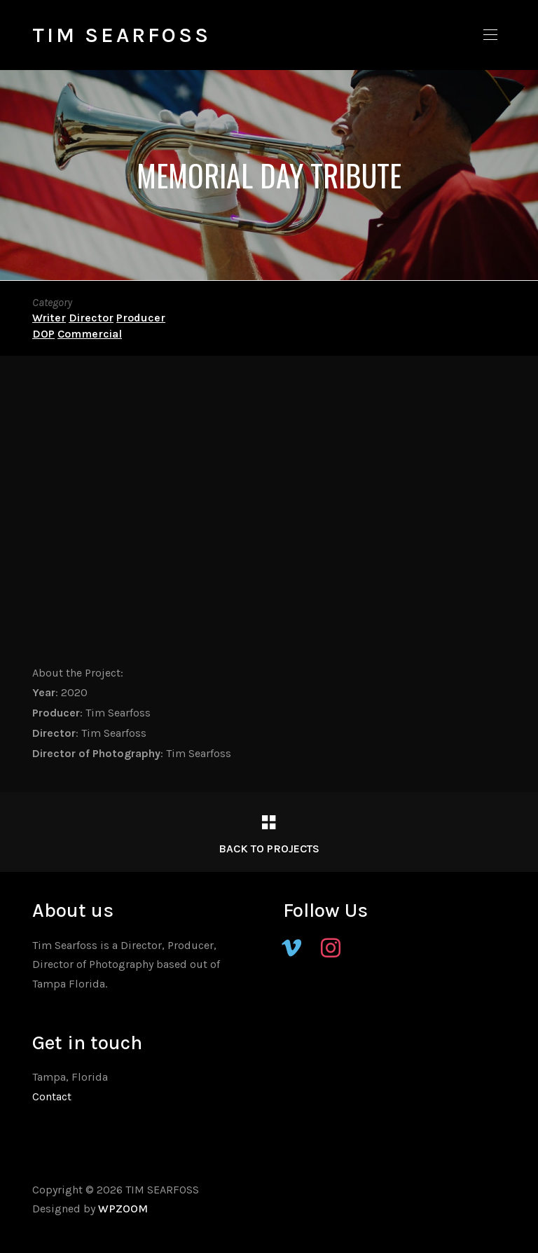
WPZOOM (123, 1208)
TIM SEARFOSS (121, 35)
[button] (490, 35)
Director (91, 317)
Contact (51, 1096)
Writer (49, 317)
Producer (140, 317)
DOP (43, 333)
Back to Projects (269, 848)
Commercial (89, 333)
